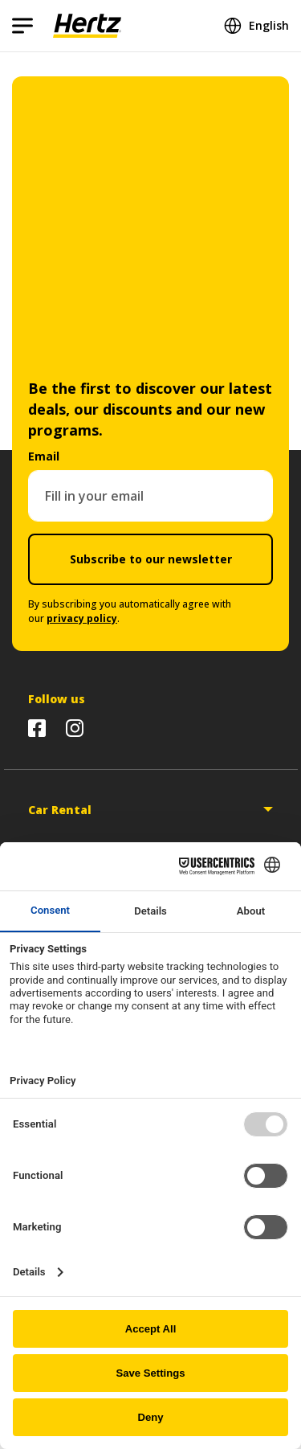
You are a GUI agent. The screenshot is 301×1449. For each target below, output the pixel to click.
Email (43, 456)
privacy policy (82, 618)
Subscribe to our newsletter (151, 559)
